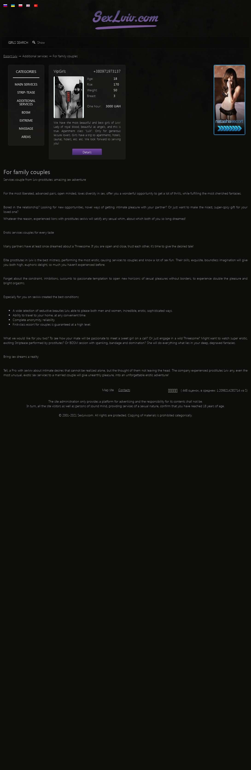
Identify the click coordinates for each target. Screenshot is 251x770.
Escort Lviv (10, 56)
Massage (26, 128)
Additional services (26, 102)
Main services (26, 84)
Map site (108, 390)
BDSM (26, 112)
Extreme (26, 120)
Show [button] (38, 42)
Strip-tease (26, 92)
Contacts (124, 390)
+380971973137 (107, 71)
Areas (26, 137)
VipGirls (60, 71)
